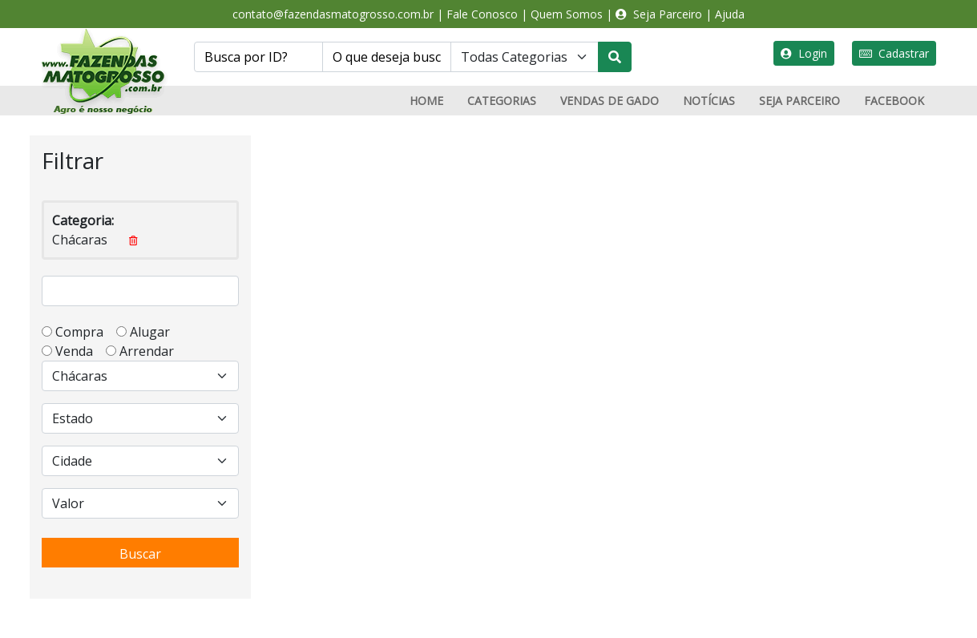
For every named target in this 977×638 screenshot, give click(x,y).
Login (804, 53)
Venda (79, 351)
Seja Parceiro (659, 14)
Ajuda (730, 14)
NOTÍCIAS (709, 100)
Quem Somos (567, 14)
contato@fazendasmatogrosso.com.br (333, 14)
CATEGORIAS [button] (501, 100)
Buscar (140, 554)
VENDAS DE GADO (609, 100)
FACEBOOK (894, 100)
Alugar (155, 332)
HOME (426, 100)
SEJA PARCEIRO (799, 100)
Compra (84, 332)
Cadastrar (894, 53)
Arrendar (145, 351)
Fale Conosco (482, 14)
